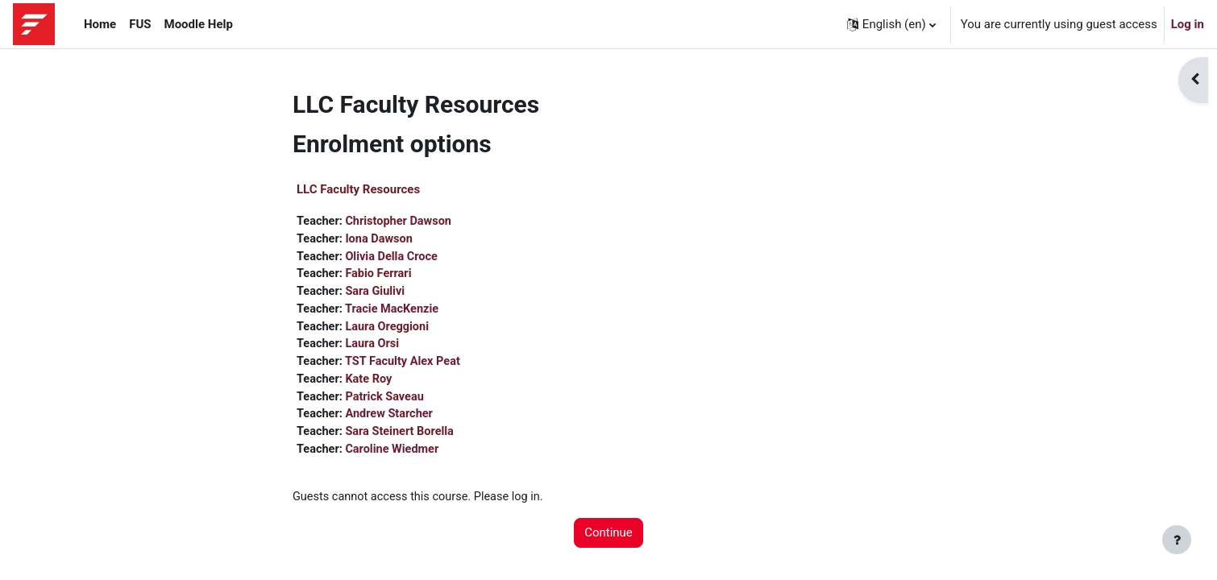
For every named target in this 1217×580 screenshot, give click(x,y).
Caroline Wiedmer (395, 457)
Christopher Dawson (402, 221)
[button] (891, 24)
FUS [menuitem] (140, 24)
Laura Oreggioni (390, 330)
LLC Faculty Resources (358, 189)
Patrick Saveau (388, 403)
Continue (608, 542)
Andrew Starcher (392, 421)
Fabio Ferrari (381, 276)
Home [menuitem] (100, 24)
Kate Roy (371, 385)
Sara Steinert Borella (403, 439)
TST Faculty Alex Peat (406, 366)
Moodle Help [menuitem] (198, 24)
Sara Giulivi (378, 294)
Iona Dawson (382, 240)
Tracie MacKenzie (395, 312)
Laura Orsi (375, 349)
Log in (1187, 24)
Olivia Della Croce (395, 258)
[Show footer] (1176, 539)
